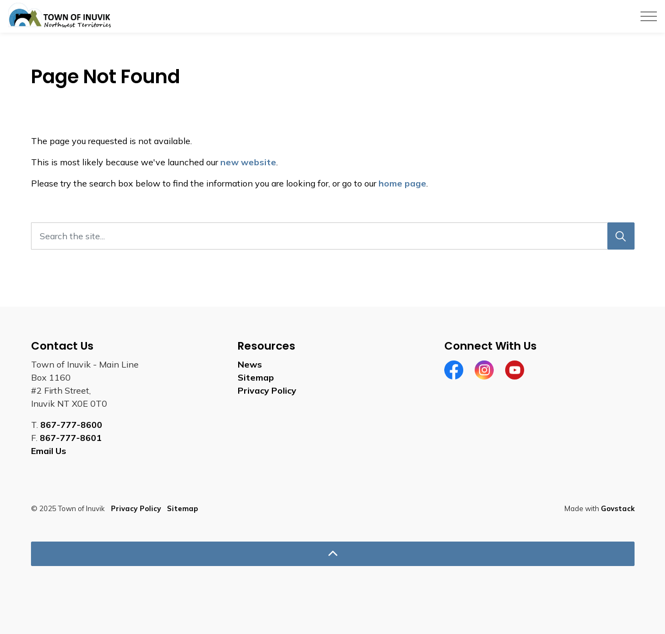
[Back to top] (333, 554)
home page (402, 183)
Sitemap (256, 377)
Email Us (48, 450)
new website (248, 162)
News (250, 364)
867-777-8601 (71, 437)
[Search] (621, 236)
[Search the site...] (333, 236)
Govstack (618, 508)
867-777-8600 (71, 424)
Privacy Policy (267, 390)
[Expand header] (648, 16)
